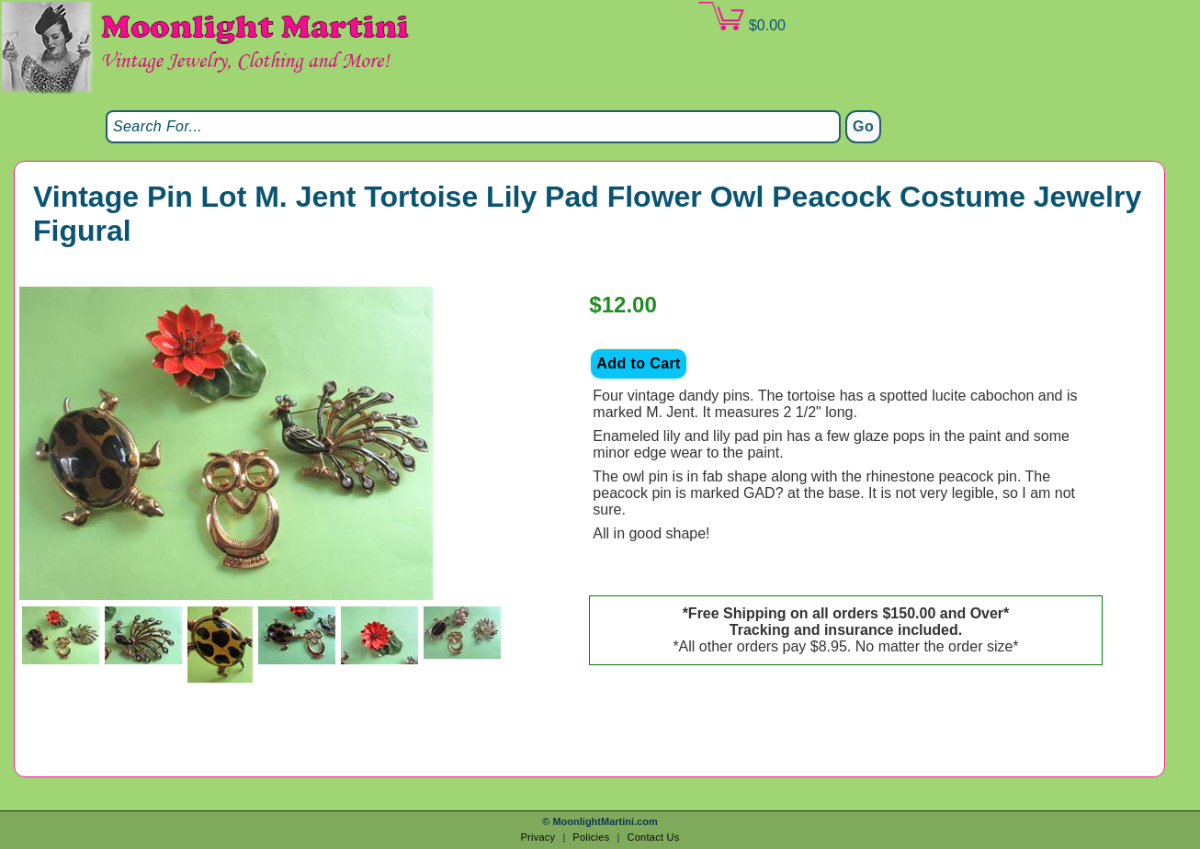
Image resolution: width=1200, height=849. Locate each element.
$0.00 (741, 17)
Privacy (537, 837)
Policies (590, 837)
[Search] (473, 126)
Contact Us (653, 837)
